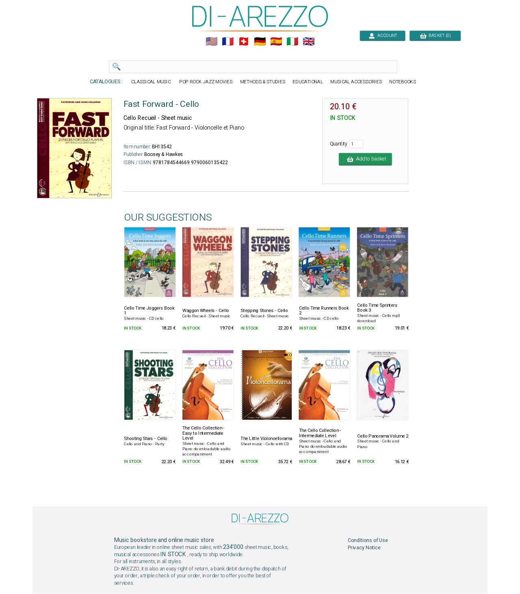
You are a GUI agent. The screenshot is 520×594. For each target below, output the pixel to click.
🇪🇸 (276, 42)
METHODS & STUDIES (262, 81)
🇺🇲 (211, 42)
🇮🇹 (292, 42)
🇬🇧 (308, 42)
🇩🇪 (260, 42)
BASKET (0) (435, 36)
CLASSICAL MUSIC (151, 81)
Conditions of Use (368, 540)
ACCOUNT (382, 36)
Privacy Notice (364, 548)
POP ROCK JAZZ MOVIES (206, 81)
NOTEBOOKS (402, 81)
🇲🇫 (228, 42)
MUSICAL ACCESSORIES (356, 81)
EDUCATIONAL (307, 81)
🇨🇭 (243, 42)
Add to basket (365, 159)
